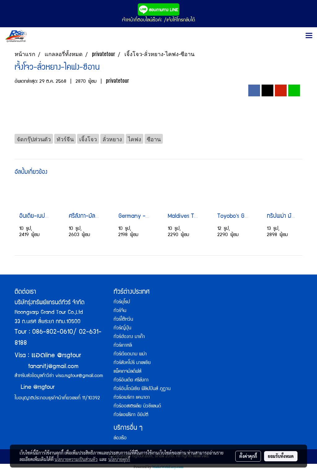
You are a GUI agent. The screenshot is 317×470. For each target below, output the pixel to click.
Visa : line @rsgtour (48, 356)
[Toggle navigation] (309, 36)
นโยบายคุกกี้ (119, 459)
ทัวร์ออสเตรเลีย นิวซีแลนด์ (137, 406)
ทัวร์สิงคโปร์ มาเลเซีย (132, 363)
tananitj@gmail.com (53, 366)
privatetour (117, 80)
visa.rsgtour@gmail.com (79, 376)
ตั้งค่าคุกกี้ (248, 456)
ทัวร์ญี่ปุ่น (122, 328)
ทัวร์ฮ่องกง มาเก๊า (129, 337)
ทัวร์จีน (120, 311)
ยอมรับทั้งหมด (281, 456)
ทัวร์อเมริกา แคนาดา (132, 398)
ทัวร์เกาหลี (123, 346)
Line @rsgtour (34, 387)
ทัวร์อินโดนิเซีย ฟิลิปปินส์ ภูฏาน (142, 389)
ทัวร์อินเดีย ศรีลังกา (131, 380)
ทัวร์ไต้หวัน (123, 320)
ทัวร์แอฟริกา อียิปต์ (131, 415)
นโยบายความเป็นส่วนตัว (76, 459)
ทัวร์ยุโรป (122, 302)
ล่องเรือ (120, 438)
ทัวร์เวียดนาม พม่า (130, 354)
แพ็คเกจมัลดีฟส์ (127, 372)
